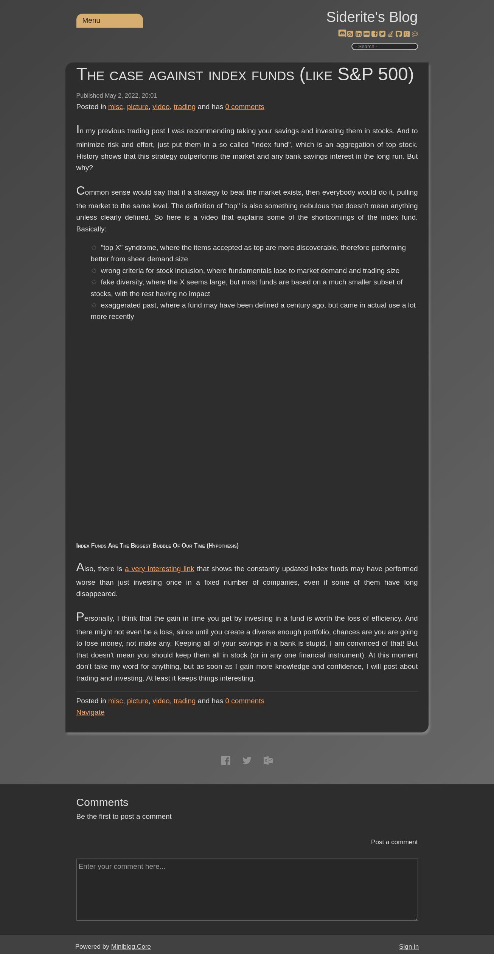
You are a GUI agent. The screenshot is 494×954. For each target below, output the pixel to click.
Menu (91, 20)
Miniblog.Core (131, 946)
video (160, 107)
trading (185, 107)
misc (115, 107)
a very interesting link (159, 569)
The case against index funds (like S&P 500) (245, 74)
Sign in (409, 946)
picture (138, 107)
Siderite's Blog (372, 17)
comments (245, 107)
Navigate (90, 712)
